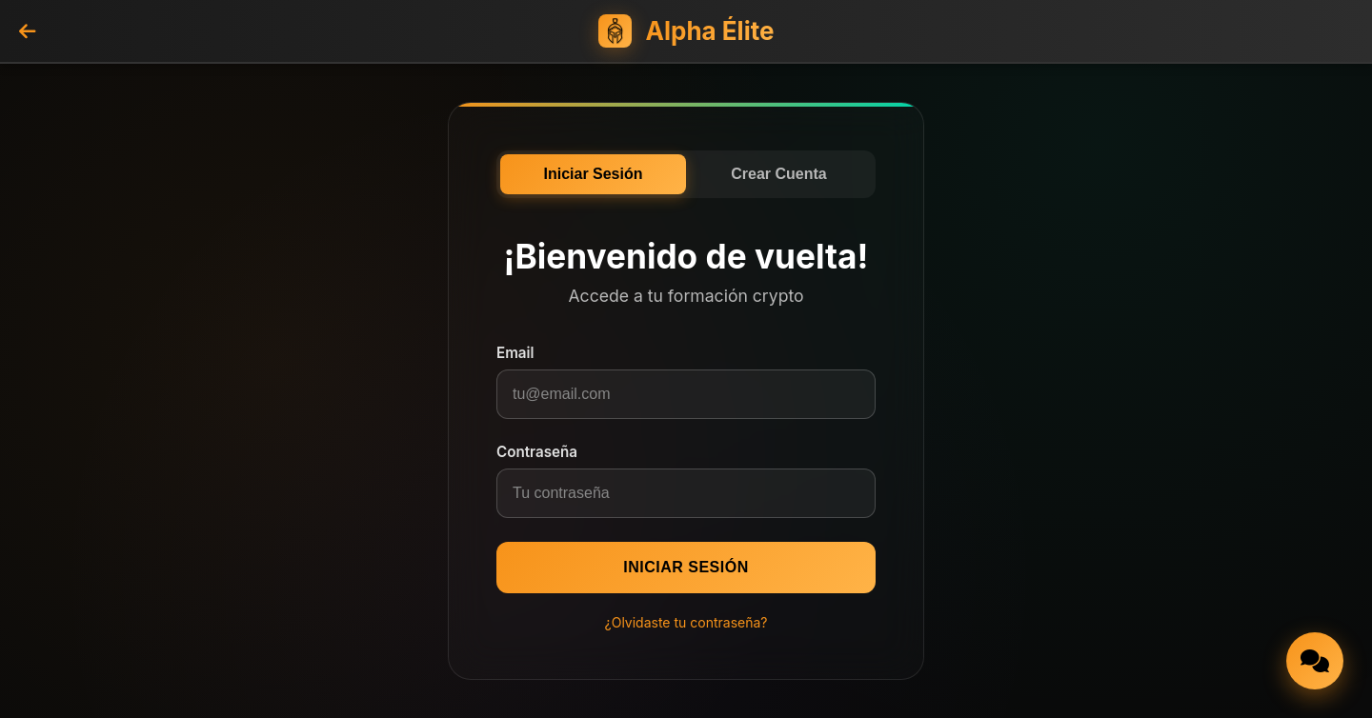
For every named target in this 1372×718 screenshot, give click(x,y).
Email (515, 353)
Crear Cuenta (778, 174)
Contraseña (536, 452)
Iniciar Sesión (592, 174)
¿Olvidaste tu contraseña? (686, 622)
